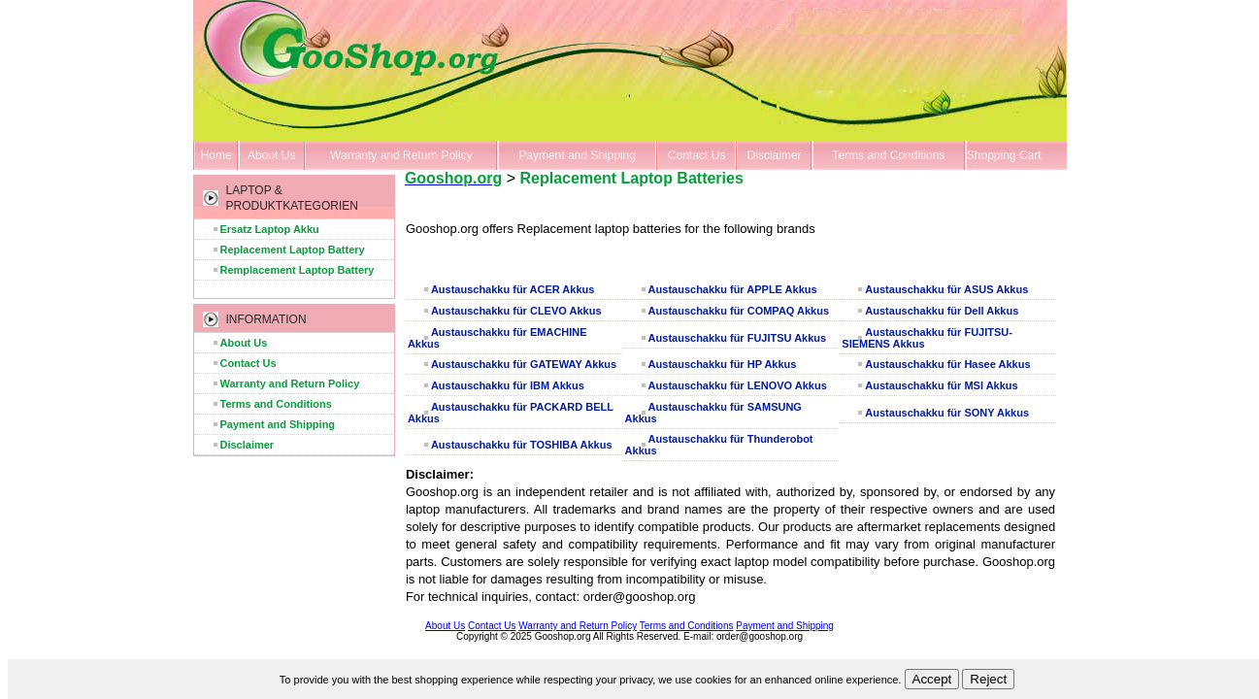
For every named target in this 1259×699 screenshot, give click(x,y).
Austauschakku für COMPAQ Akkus (738, 310)
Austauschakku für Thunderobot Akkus (719, 444)
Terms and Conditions (888, 155)
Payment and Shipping (577, 155)
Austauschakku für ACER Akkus (513, 289)
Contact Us (696, 155)
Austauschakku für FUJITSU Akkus (737, 338)
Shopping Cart (1004, 155)
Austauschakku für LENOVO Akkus (737, 385)
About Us (271, 155)
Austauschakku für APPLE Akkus (732, 289)
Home (216, 155)
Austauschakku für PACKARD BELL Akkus (510, 412)
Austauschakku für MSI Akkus (941, 385)
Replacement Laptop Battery (292, 249)
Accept (932, 679)
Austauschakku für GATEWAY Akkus (523, 364)
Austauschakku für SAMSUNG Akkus (713, 412)
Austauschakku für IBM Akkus (507, 385)
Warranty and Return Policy (401, 155)
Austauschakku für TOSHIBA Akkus (522, 444)
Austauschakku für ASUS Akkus (946, 289)
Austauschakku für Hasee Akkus (947, 364)
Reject (988, 679)
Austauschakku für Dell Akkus (941, 310)
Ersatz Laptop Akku (269, 229)
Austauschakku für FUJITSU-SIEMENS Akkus (927, 338)
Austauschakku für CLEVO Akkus (516, 310)
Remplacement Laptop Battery (297, 270)
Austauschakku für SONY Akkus (947, 412)
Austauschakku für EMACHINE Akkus (497, 338)
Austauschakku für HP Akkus (722, 364)
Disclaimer (774, 155)
